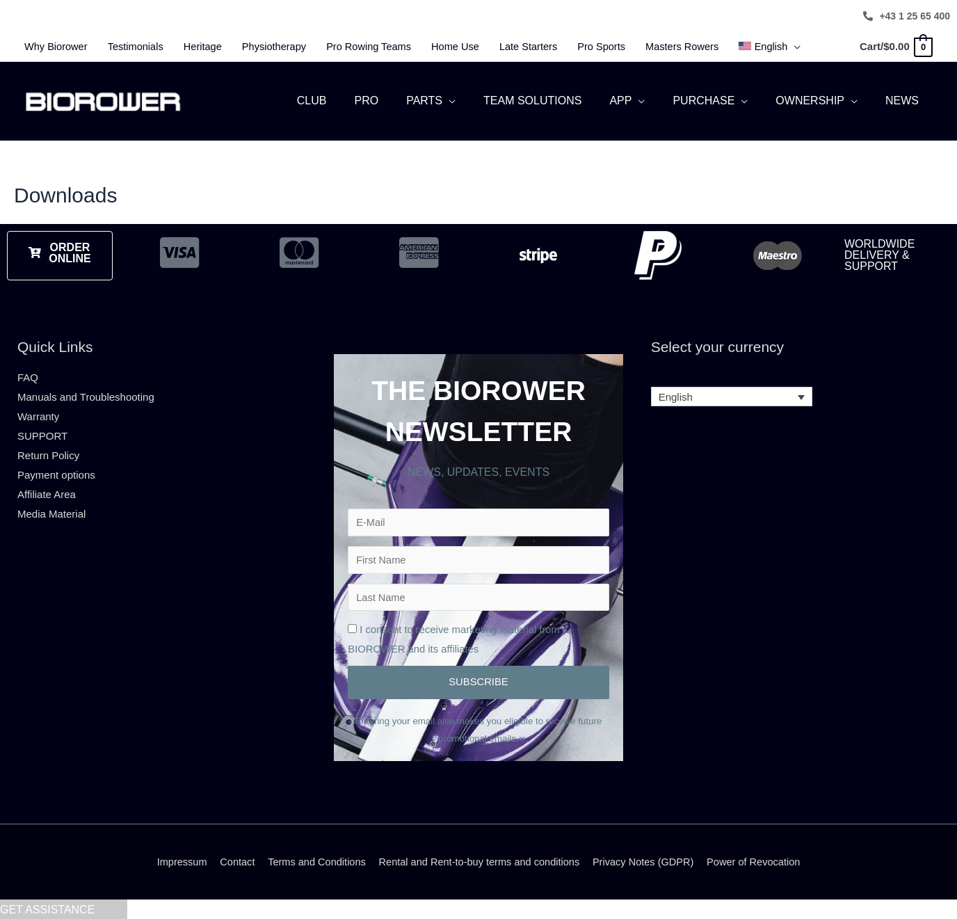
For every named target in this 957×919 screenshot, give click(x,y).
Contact (230, 861)
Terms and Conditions (312, 861)
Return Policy (48, 449)
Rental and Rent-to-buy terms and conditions (479, 861)
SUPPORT (42, 429)
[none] (732, 391)
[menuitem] (792, 46)
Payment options (56, 468)
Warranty (38, 410)
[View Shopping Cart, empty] (895, 46)
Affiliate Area (46, 488)
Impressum (173, 861)
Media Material (51, 507)
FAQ (27, 372)
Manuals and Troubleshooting (85, 391)
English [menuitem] (676, 391)
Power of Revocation (762, 861)
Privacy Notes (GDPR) (648, 861)
